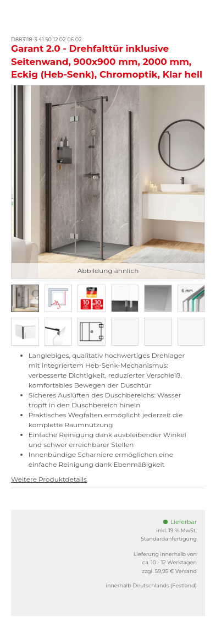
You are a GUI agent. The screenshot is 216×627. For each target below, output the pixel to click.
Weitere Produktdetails (49, 479)
